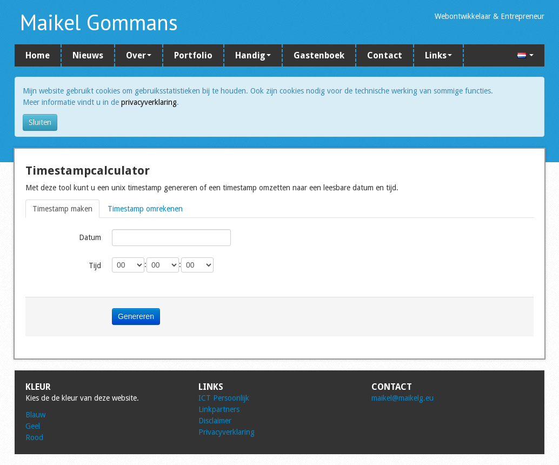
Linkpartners (218, 409)
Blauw (35, 414)
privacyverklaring (149, 102)
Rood (34, 437)
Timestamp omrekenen (145, 208)
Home (37, 55)
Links (438, 55)
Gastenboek (319, 55)
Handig (253, 55)
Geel (32, 426)
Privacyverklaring (226, 432)
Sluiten (40, 122)
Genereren (136, 316)
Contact (384, 55)
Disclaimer (214, 420)
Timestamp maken (62, 208)
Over (138, 55)
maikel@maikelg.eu (402, 398)
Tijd (95, 265)
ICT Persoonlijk (223, 398)
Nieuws (87, 55)
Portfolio (193, 55)
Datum (90, 237)
